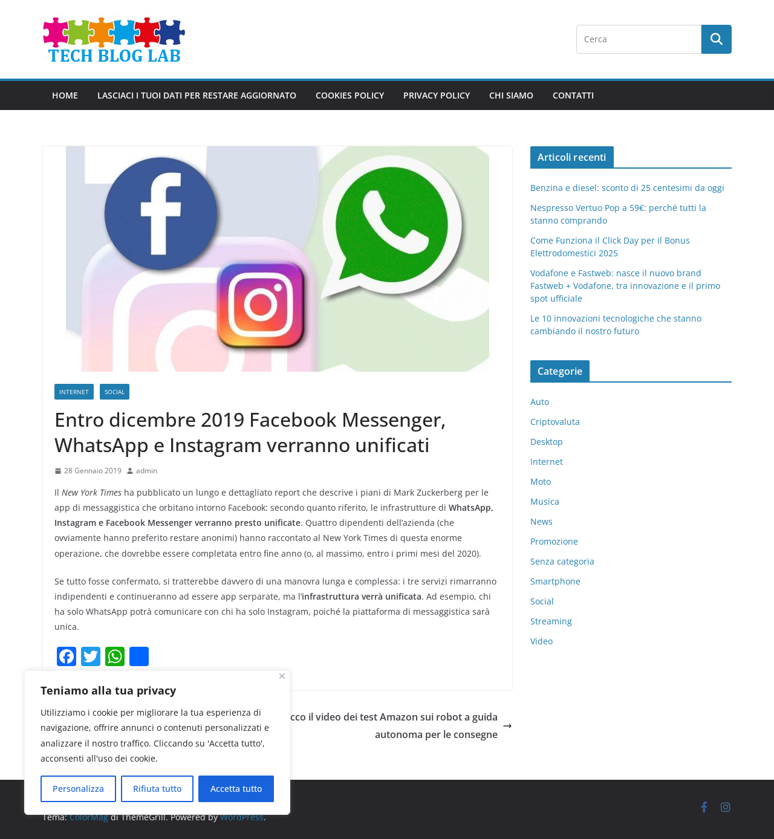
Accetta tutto (236, 788)
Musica (544, 501)
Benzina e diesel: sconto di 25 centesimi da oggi (627, 187)
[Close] (282, 676)
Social (115, 391)
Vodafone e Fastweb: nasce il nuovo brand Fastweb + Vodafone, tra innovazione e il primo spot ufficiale (625, 285)
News (541, 521)
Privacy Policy (436, 95)
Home (65, 95)
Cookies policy (350, 95)
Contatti (573, 95)
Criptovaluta (555, 421)
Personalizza (78, 788)
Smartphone (555, 581)
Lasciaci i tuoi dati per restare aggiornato (196, 95)
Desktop (546, 441)
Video (541, 641)
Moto (540, 481)
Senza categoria (562, 561)
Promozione (554, 541)
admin (146, 470)
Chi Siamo (511, 95)
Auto (539, 401)
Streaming (551, 621)
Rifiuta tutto (157, 788)
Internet (74, 391)
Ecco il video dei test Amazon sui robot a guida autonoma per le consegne (398, 725)
